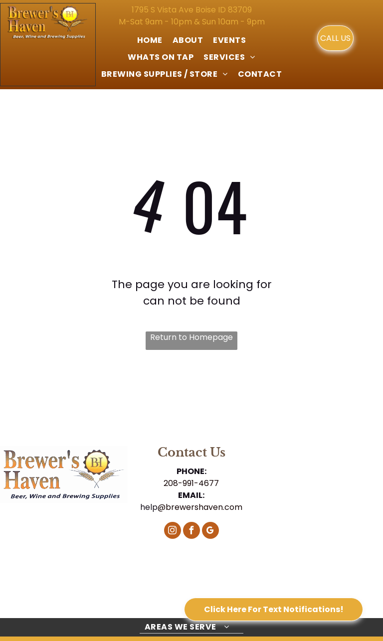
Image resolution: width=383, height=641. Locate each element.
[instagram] (172, 531)
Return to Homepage (191, 337)
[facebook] (191, 531)
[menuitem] (150, 40)
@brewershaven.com (200, 507)
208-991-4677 (191, 483)
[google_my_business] (210, 531)
